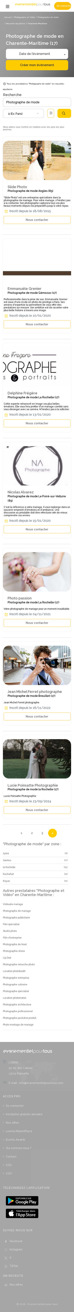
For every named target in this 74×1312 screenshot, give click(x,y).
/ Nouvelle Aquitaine (14, 23)
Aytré (6, 853)
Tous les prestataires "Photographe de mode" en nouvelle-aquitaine (33, 86)
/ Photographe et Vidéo (23, 17)
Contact (11, 1156)
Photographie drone (14, 951)
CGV (9, 1173)
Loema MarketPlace (19, 1131)
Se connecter (64, 6)
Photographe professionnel (18, 1011)
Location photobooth (14, 971)
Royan (6, 881)
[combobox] (23, 113)
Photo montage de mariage (18, 1024)
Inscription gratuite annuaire (24, 1114)
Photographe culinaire (15, 984)
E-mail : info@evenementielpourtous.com (36, 1083)
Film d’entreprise (12, 937)
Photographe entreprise (16, 977)
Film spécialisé (11, 924)
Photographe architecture (17, 1004)
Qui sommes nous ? (18, 1148)
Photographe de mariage (17, 911)
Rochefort (8, 874)
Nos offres (12, 1122)
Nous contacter (37, 220)
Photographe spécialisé (16, 991)
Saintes (7, 860)
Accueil (7, 17)
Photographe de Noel (15, 944)
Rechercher (64, 113)
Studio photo (10, 931)
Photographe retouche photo (19, 964)
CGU (9, 1165)
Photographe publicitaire (16, 917)
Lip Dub (7, 957)
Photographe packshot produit (19, 1018)
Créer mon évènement (37, 65)
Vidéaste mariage (13, 904)
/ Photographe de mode (47, 17)
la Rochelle (9, 867)
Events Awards (15, 1139)
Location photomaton (14, 998)
